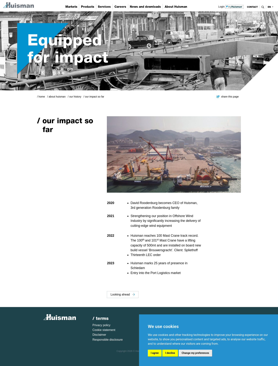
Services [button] (104, 6)
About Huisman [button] (176, 6)
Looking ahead (123, 294)
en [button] (270, 7)
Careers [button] (120, 6)
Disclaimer (99, 334)
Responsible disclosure (108, 339)
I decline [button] (170, 352)
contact (252, 7)
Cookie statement (104, 329)
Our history (75, 96)
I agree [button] (155, 352)
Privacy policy (102, 325)
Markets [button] (71, 6)
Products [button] (87, 6)
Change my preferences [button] (195, 352)
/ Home (41, 96)
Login (231, 6)
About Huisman (57, 96)
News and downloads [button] (145, 6)
